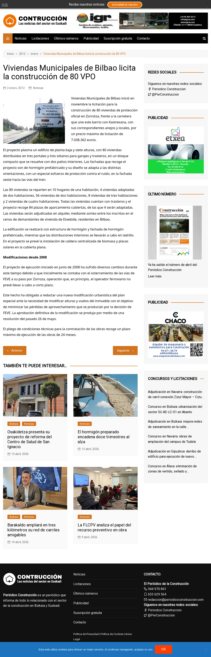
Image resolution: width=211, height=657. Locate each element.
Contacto (143, 38)
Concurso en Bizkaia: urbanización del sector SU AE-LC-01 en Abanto (175, 409)
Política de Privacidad (86, 634)
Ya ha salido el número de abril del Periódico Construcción (172, 267)
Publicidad (91, 38)
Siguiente (123, 350)
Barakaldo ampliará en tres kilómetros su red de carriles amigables (33, 530)
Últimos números (66, 38)
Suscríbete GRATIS (124, 4)
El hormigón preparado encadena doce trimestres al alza (103, 436)
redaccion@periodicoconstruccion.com (176, 600)
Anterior (16, 350)
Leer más (155, 276)
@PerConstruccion (163, 94)
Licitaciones (40, 38)
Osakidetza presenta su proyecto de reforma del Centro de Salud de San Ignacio (29, 439)
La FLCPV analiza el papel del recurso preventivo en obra (104, 527)
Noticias (21, 38)
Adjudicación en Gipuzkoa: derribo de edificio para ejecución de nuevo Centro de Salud (174, 454)
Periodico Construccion (167, 89)
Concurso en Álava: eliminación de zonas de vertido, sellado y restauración (172, 469)
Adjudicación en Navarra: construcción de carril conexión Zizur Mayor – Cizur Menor (175, 395)
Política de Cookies (111, 634)
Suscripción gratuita (118, 38)
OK (163, 649)
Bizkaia (13, 423)
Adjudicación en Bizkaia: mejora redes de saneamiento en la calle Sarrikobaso (175, 424)
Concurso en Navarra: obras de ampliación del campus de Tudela (172, 439)
